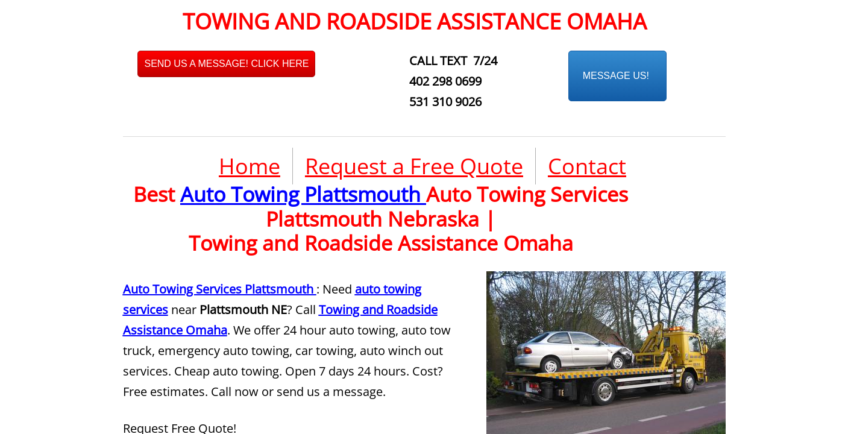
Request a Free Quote (414, 166)
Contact (587, 166)
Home (249, 166)
